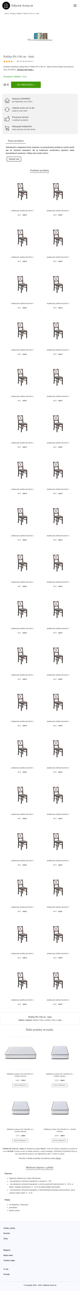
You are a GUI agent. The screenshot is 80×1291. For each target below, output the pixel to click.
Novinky (6, 1233)
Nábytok (19, 13)
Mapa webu (8, 1255)
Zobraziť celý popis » (25, 70)
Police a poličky (44, 1020)
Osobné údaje (9, 1260)
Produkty (12, 13)
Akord (60, 67)
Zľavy (5, 1239)
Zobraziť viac (14, 159)
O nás (5, 1269)
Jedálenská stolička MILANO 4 (22, 211)
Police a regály (56, 1020)
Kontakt (6, 1274)
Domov (7, 13)
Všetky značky (9, 1228)
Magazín (6, 1250)
